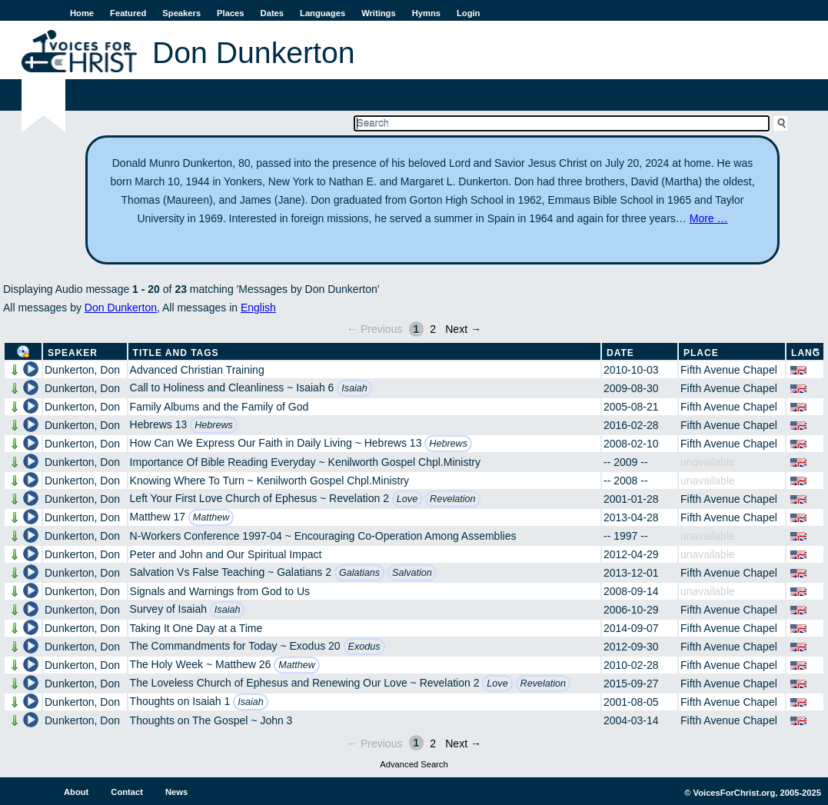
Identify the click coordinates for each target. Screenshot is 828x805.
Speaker (73, 353)
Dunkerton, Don (82, 370)
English (258, 307)
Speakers (181, 13)
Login (468, 13)
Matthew (211, 517)
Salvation (412, 572)
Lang (805, 353)
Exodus (364, 646)
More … (709, 218)
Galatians (359, 572)
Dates (272, 13)
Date (620, 353)
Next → (463, 329)
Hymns (426, 13)
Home (82, 13)
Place (701, 353)
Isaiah (354, 388)
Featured (128, 13)
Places (230, 13)
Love (407, 499)
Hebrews (214, 425)
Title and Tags (176, 353)
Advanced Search (413, 764)
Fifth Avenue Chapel (728, 370)
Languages (322, 13)
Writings (378, 13)
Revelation (453, 499)
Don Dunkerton (121, 307)
